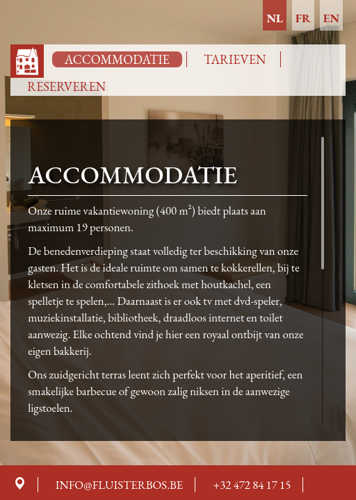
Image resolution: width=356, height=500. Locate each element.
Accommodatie (117, 59)
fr (303, 18)
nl (274, 18)
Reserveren (66, 86)
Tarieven (235, 59)
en (331, 18)
